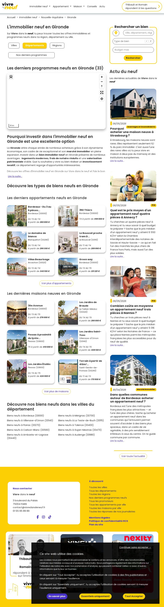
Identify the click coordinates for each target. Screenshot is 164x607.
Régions (57, 45)
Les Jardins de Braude (88, 304)
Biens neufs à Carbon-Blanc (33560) (28, 430)
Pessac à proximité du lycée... (39, 336)
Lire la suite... (15, 176)
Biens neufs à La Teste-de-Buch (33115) (81, 420)
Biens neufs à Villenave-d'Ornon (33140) (30, 420)
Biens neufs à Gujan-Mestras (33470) (80, 430)
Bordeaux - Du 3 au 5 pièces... (39, 208)
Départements (34, 45)
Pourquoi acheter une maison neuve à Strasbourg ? (132, 132)
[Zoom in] (101, 77)
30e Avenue (35, 305)
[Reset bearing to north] (101, 86)
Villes (14, 45)
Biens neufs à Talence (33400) (76, 425)
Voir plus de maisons (56, 391)
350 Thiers (85, 210)
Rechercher (133, 58)
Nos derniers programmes (31, 55)
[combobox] (133, 41)
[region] (56, 101)
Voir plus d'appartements (56, 283)
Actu (102, 6)
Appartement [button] (61, 6)
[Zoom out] (101, 81)
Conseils (92, 6)
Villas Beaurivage (38, 259)
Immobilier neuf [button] (39, 6)
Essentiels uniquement (95, 596)
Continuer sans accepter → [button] (135, 547)
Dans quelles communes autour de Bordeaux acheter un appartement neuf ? (132, 398)
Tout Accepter (134, 596)
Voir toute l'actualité (133, 456)
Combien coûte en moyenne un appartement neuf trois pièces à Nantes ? (131, 309)
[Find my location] (101, 98)
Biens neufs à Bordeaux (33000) (25, 415)
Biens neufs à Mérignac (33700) (76, 415)
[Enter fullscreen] (101, 92)
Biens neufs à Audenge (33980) (76, 434)
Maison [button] (78, 6)
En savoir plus (57, 596)
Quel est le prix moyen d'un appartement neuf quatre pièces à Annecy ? (130, 213)
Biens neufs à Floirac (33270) (23, 425)
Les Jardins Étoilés (39, 364)
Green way (86, 259)
